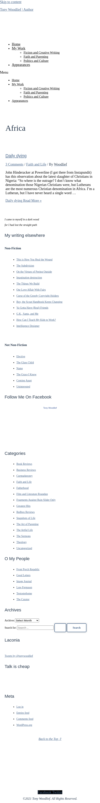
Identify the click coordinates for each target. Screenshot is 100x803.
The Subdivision (25, 265)
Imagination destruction (29, 277)
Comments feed (24, 718)
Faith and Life (36, 164)
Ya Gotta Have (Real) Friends (32, 307)
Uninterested (23, 386)
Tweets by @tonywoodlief (19, 655)
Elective (20, 356)
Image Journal (24, 581)
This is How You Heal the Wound (34, 259)
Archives (9, 620)
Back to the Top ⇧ (50, 739)
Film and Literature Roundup (32, 494)
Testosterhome (24, 593)
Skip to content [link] (10, 2)
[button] (50, 72)
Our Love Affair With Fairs (31, 289)
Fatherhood (22, 488)
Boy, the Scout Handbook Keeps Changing (39, 301)
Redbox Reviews (25, 512)
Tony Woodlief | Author (16, 10)
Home (16, 44)
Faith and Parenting (36, 56)
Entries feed (22, 712)
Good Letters (23, 575)
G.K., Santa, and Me (27, 313)
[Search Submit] (60, 627)
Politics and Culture (36, 60)
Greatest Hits (23, 506)
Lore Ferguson (24, 587)
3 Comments (15, 164)
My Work (18, 48)
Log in (19, 706)
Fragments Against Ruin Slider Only (36, 499)
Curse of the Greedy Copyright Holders (37, 295)
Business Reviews (26, 470)
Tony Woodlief (50, 408)
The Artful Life (24, 530)
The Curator (22, 599)
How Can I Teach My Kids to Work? (36, 319)
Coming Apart (24, 380)
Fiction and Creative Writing (42, 52)
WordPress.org (24, 725)
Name (19, 368)
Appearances (21, 65)
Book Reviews (24, 463)
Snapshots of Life (25, 518)
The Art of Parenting (27, 524)
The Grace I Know (26, 374)
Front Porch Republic (27, 569)
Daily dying (16, 155)
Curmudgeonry (24, 475)
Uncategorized (24, 548)
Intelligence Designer (27, 325)
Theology (21, 542)
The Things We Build (27, 283)
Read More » (24, 201)
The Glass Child (25, 362)
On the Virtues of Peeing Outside (34, 271)
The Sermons (23, 536)
